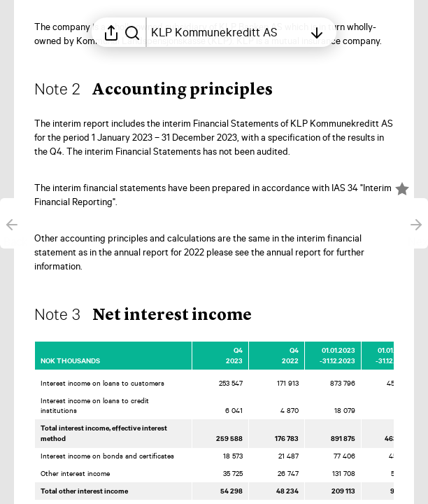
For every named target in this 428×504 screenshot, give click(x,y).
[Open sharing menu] (111, 32)
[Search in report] (132, 32)
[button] (164, 91)
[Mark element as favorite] (402, 189)
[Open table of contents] (227, 32)
